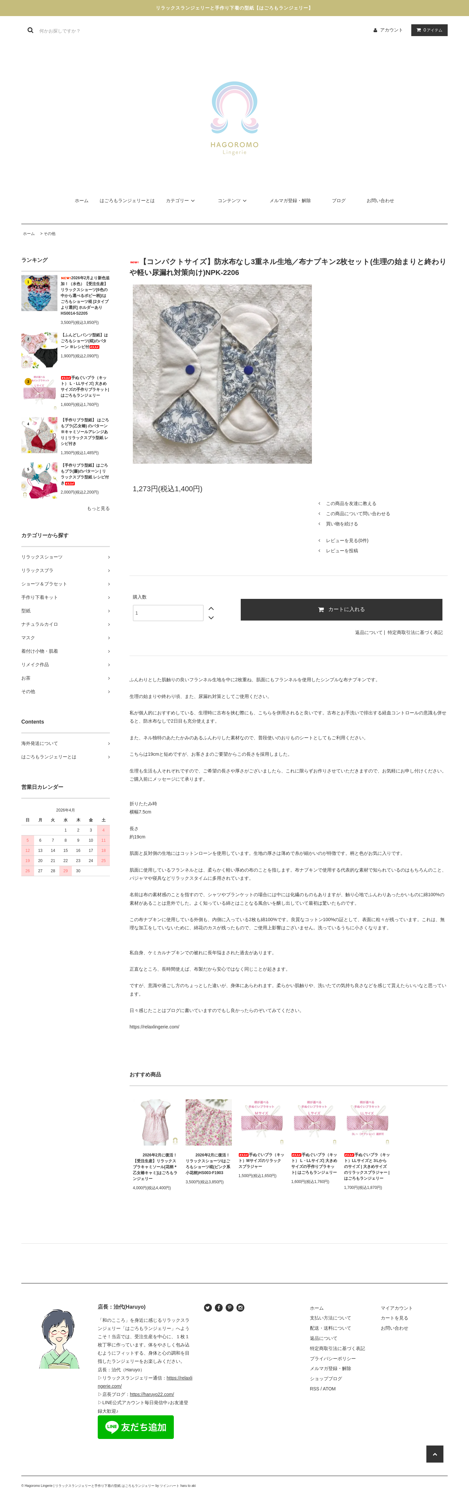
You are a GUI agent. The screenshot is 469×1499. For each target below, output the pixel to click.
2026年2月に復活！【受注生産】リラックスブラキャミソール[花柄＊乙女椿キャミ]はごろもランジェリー (155, 1167)
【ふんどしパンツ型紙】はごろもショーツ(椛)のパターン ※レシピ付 (84, 341)
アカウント (391, 29)
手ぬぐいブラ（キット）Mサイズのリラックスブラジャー (261, 1160)
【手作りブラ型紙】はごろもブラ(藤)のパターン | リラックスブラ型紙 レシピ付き (85, 474)
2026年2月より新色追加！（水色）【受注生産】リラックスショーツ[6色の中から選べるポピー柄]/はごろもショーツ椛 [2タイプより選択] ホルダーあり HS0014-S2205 (85, 296)
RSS (314, 1388)
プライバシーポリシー (333, 1358)
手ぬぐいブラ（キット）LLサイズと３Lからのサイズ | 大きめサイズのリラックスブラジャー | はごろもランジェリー (367, 1166)
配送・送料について (330, 1328)
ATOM (329, 1388)
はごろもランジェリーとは (127, 200)
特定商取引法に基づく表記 (415, 632)
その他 (49, 233)
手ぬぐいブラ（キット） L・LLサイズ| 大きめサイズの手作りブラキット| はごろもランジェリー (85, 386)
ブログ (339, 200)
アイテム (428, 29)
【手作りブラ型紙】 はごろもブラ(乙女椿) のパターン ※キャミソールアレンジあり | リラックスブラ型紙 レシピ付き (85, 432)
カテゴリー (181, 200)
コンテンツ (233, 200)
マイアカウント (397, 1308)
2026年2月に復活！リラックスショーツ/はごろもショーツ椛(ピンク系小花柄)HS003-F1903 (208, 1164)
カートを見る (394, 1317)
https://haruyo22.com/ (152, 1394)
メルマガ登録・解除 (290, 200)
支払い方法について (330, 1317)
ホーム (82, 200)
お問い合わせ (380, 200)
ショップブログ (326, 1378)
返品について (369, 632)
